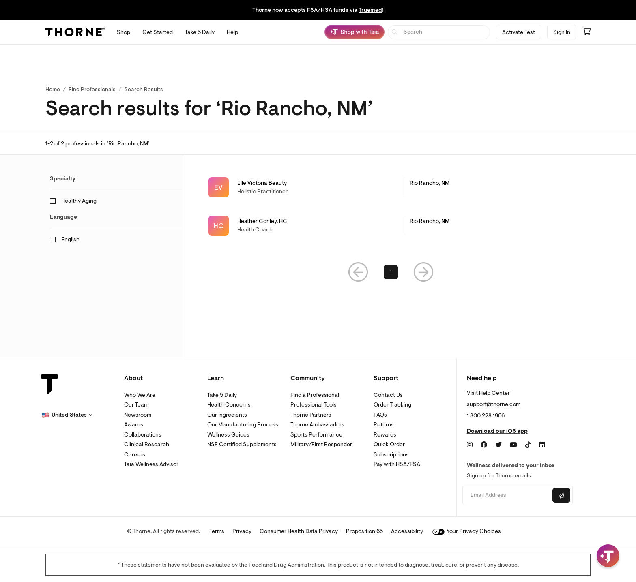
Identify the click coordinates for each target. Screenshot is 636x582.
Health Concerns (229, 404)
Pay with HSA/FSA (397, 464)
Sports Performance (316, 434)
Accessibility (407, 531)
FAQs (380, 414)
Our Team (136, 404)
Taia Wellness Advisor (151, 464)
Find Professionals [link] (92, 89)
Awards (133, 424)
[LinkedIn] (542, 445)
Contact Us (388, 395)
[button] (358, 273)
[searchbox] (439, 32)
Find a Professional (314, 395)
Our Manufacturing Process (242, 424)
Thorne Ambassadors (317, 424)
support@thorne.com (493, 404)
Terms (216, 531)
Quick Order (389, 444)
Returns (384, 424)
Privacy (241, 531)
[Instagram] (470, 445)
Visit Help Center (488, 392)
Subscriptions (391, 454)
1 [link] (391, 273)
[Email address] (506, 495)
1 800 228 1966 (486, 415)
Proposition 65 (364, 531)
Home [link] (52, 89)
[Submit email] (561, 495)
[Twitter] (498, 445)
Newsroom (137, 414)
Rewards (385, 434)
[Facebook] (484, 445)
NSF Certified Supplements (242, 444)
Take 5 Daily (222, 395)
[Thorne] (75, 32)
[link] (391, 187)
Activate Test (518, 32)
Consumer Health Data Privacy (299, 531)
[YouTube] (513, 445)
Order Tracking (392, 404)
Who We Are (139, 395)
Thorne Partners (310, 414)
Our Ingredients (227, 414)
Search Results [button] (143, 89)
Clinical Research (146, 444)
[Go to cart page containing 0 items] (586, 32)
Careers (134, 454)
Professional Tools (313, 404)
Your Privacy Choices (466, 531)
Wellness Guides (228, 434)
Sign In (561, 32)
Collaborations (142, 434)
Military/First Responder (321, 444)
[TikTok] (528, 445)
